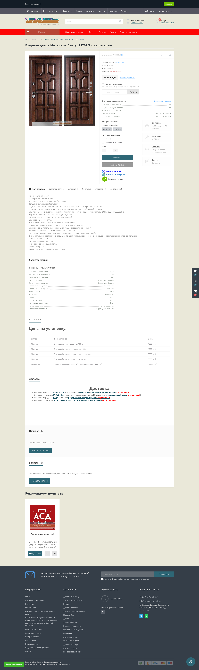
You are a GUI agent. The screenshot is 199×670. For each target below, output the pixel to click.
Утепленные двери (71, 641)
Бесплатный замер (33, 629)
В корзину (117, 157)
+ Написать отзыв (40, 450)
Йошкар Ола (68, 615)
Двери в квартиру (71, 596)
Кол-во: (105, 146)
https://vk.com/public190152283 (103, 612)
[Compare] (170, 55)
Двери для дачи (70, 648)
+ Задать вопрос (40, 480)
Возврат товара (32, 636)
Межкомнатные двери (73, 629)
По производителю (75, 32)
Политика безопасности (121, 579)
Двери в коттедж (70, 644)
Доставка (156, 123)
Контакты (101, 11)
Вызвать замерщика (14, 664)
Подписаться (164, 574)
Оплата (79, 11)
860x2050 (106, 129)
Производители (32, 644)
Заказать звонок (137, 23)
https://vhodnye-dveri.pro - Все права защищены (43, 662)
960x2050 (117, 129)
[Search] (120, 21)
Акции (113, 32)
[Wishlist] (162, 55)
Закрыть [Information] (168, 4)
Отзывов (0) (100, 189)
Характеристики (56, 189)
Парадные (67, 633)
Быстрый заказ (117, 165)
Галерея (124, 11)
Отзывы (102, 32)
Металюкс (35, 39)
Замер (155, 160)
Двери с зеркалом (71, 607)
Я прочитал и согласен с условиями (126, 579)
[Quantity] (109, 150)
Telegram (141, 616)
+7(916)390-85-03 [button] (149, 596)
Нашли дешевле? (127, 77)
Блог (92, 32)
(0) (122, 55)
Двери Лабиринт (70, 622)
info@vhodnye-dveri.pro (150, 601)
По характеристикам (72, 652)
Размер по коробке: (110, 125)
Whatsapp (146, 616)
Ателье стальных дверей (42, 534)
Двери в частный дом (72, 600)
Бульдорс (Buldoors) (72, 626)
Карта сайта (30, 640)
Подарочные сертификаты (37, 648)
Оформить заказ (167, 22)
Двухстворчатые (70, 637)
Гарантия (113, 11)
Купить (133, 92)
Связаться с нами (33, 633)
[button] (195, 293)
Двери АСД (68, 618)
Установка (90, 11)
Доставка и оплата (129, 32)
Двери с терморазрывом (74, 611)
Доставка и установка (34, 600)
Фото (27, 596)
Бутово (66, 604)
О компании (67, 11)
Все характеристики (162, 101)
